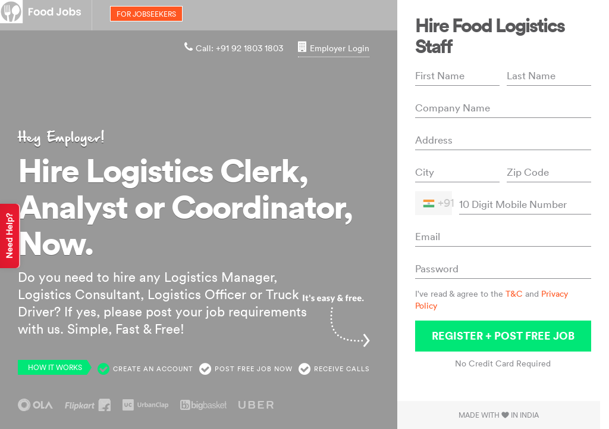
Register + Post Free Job (503, 336)
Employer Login (333, 48)
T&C (514, 293)
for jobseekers (146, 14)
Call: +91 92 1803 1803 (233, 48)
